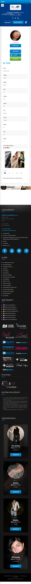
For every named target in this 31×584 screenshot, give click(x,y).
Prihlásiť (8, 22)
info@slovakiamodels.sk (8, 14)
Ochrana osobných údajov (9, 235)
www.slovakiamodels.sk (9, 307)
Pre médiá (5, 243)
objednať (15, 59)
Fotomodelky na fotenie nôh (9, 287)
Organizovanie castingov (9, 277)
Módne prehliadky (7, 275)
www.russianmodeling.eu (10, 319)
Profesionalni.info (19, 579)
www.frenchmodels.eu (9, 317)
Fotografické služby (7, 266)
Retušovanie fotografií (8, 291)
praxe (5, 173)
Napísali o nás (6, 245)
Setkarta (15, 51)
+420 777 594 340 (7, 229)
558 (16, 443)
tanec (13, 173)
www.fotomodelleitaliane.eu (10, 311)
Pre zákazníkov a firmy (8, 262)
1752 (16, 554)
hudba (9, 173)
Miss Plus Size (6, 281)
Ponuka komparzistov (8, 289)
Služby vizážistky (7, 285)
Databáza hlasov (7, 293)
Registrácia (18, 22)
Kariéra (5, 241)
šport (17, 173)
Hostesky (5, 268)
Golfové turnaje (7, 283)
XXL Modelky (6, 279)
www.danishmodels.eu (9, 313)
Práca (21, 173)
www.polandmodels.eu (9, 315)
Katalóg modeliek (7, 264)
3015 (16, 480)
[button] (4, 251)
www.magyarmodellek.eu (10, 309)
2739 (16, 517)
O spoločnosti (6, 233)
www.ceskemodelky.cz (9, 305)
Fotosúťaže (5, 295)
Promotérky (6, 270)
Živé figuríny (6, 273)
